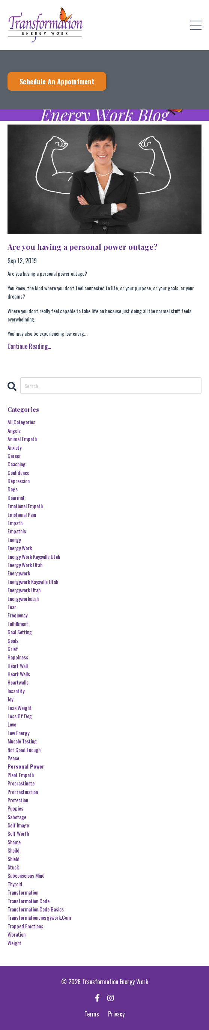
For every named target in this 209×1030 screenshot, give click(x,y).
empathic (17, 531)
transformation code (29, 901)
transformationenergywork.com (39, 917)
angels (14, 430)
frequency (17, 615)
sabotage (17, 817)
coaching (17, 464)
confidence (18, 472)
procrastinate (21, 783)
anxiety (14, 447)
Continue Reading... (29, 346)
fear (12, 607)
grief (13, 649)
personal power (26, 766)
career (14, 455)
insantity (16, 691)
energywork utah (24, 590)
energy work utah (25, 565)
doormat (16, 497)
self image (18, 825)
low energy (18, 733)
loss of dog (20, 716)
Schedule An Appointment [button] (57, 81)
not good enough (24, 750)
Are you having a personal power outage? (83, 247)
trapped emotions (25, 926)
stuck (13, 867)
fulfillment (18, 624)
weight (14, 943)
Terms (91, 1013)
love (12, 724)
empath (15, 523)
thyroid (15, 884)
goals (13, 640)
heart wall (18, 666)
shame (14, 842)
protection (18, 800)
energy (14, 540)
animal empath (22, 439)
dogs (13, 489)
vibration (17, 934)
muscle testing (22, 741)
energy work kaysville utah (34, 556)
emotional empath (25, 506)
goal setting (20, 632)
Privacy (116, 1013)
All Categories (21, 422)
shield (14, 859)
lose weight (20, 708)
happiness (18, 657)
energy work (20, 548)
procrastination (23, 792)
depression (19, 481)
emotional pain (22, 514)
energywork (19, 573)
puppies (15, 808)
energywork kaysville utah (33, 582)
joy (10, 699)
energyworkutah (23, 598)
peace (13, 758)
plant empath (21, 775)
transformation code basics (36, 909)
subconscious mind (26, 875)
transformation (23, 892)
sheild (14, 850)
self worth (18, 833)
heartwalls (18, 682)
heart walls (19, 674)
